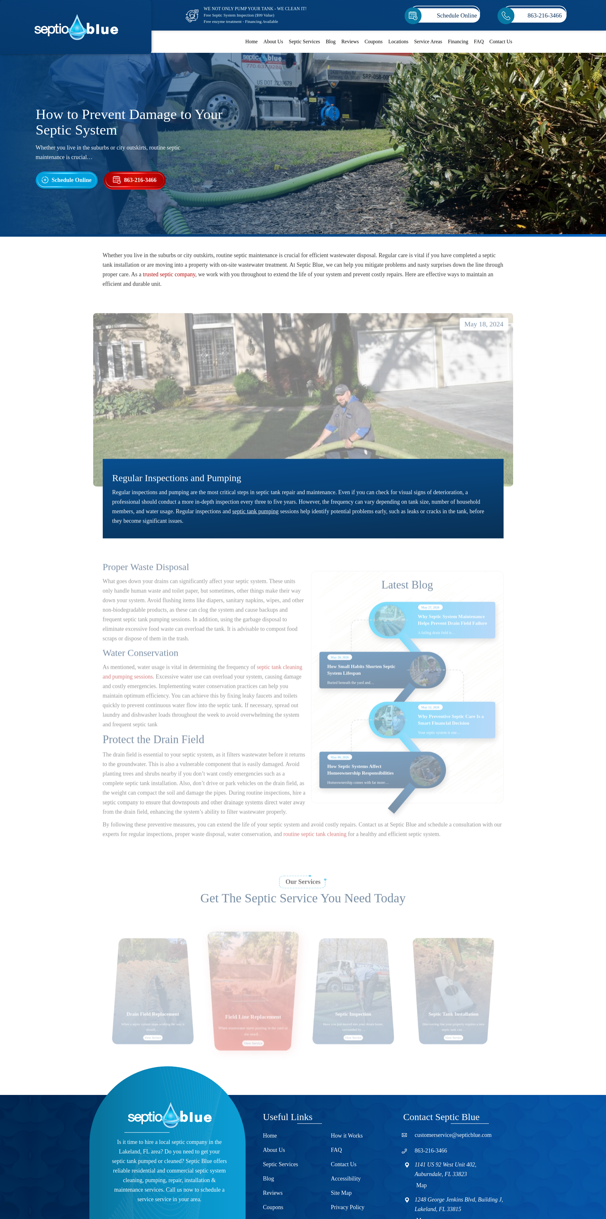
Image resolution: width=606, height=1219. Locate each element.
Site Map (341, 1193)
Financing (458, 41)
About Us (273, 41)
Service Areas (428, 41)
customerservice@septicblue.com (453, 1135)
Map (421, 1185)
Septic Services (304, 41)
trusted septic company (169, 278)
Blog (331, 41)
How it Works (347, 1135)
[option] (153, 1007)
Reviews (350, 41)
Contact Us (501, 41)
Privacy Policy (348, 1207)
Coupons (374, 41)
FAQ (479, 41)
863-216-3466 (544, 15)
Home (251, 41)
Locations (398, 41)
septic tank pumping (255, 515)
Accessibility (346, 1178)
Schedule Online (457, 15)
